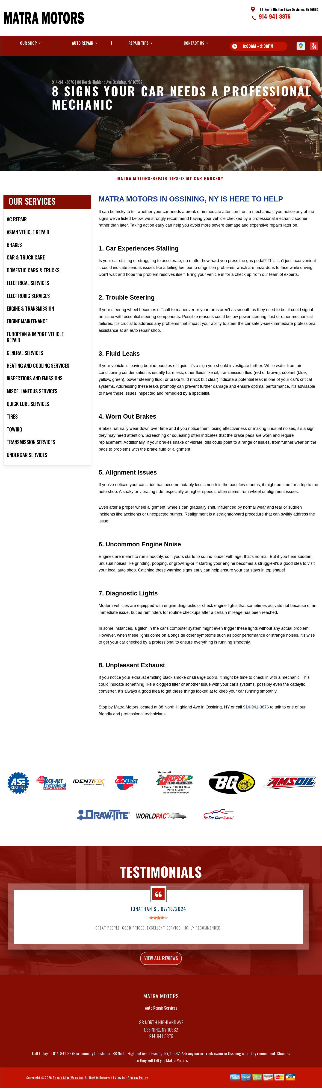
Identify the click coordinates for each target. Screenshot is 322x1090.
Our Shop (28, 43)
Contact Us (194, 43)
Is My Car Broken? (202, 183)
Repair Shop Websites (68, 1084)
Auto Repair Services (161, 1014)
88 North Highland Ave (94, 82)
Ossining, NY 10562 (127, 82)
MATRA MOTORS (134, 183)
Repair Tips (138, 43)
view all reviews (161, 963)
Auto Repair (82, 43)
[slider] (158, 922)
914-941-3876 (274, 16)
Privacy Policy (138, 1084)
